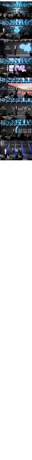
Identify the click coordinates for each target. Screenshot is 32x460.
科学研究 (12, 19)
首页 (8, 19)
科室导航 (27, 427)
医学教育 (12, 430)
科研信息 (18, 19)
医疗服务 (12, 427)
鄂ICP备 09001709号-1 (26, 453)
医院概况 (4, 427)
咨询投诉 (19, 433)
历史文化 (27, 430)
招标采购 (4, 433)
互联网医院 (20, 430)
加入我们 (12, 433)
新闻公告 (19, 427)
